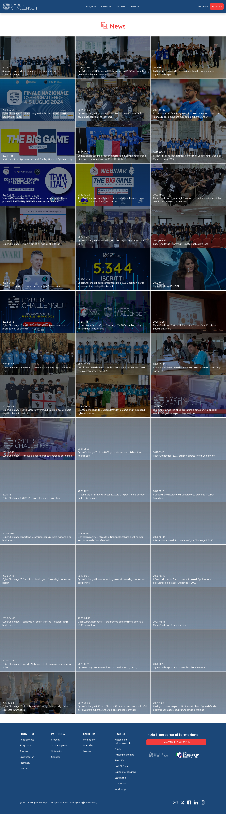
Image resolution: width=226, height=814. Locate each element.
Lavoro (87, 751)
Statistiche (120, 777)
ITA (199, 6)
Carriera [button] (120, 6)
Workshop (120, 789)
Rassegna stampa (124, 754)
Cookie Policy (90, 802)
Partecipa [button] (105, 6)
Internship (88, 745)
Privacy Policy (76, 802)
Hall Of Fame (122, 766)
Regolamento (27, 739)
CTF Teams (120, 783)
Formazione (89, 739)
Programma (26, 745)
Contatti (24, 768)
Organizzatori (27, 757)
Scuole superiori (59, 745)
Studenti (55, 739)
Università (56, 751)
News (118, 748)
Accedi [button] (217, 6)
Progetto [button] (91, 6)
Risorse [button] (135, 6)
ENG (205, 6)
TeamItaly (25, 762)
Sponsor (24, 751)
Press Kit (119, 760)
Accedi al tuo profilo (176, 742)
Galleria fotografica (125, 771)
